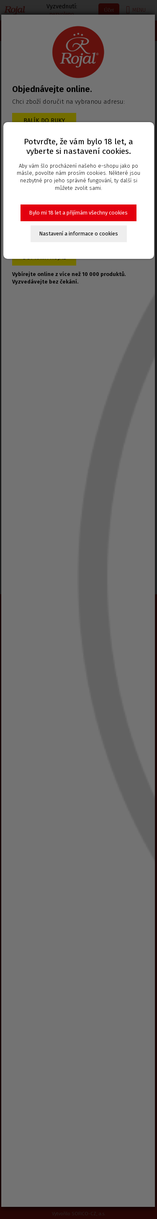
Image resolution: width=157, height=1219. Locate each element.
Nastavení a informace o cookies (78, 233)
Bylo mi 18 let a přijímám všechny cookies (78, 213)
